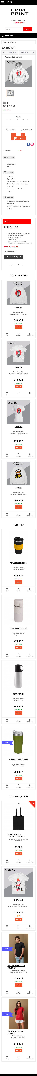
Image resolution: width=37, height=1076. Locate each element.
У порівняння (26, 130)
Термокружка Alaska (18, 759)
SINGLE (19, 488)
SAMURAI (18, 308)
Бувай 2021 (18, 900)
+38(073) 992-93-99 (19, 20)
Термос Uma (18, 694)
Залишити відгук (13, 257)
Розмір (18, 117)
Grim (20, 150)
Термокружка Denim (18, 563)
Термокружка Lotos (19, 628)
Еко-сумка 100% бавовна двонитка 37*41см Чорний (16, 837)
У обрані (10, 130)
